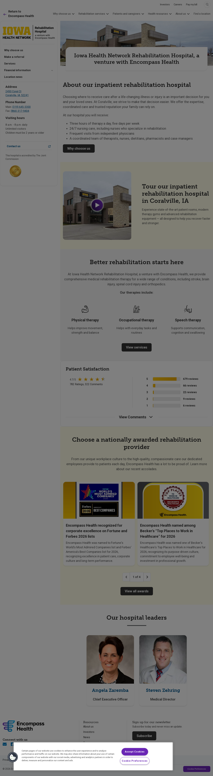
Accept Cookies (135, 751)
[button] (12, 757)
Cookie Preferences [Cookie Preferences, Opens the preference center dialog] (135, 761)
